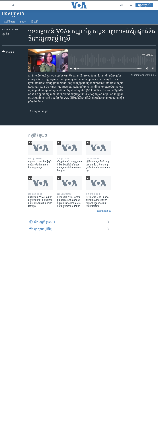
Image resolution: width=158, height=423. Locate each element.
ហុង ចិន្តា (5, 34)
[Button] (8, 52)
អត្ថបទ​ (23, 22)
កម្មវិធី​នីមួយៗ (9, 22)
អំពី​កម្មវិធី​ (34, 22)
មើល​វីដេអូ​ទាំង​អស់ (104, 211)
